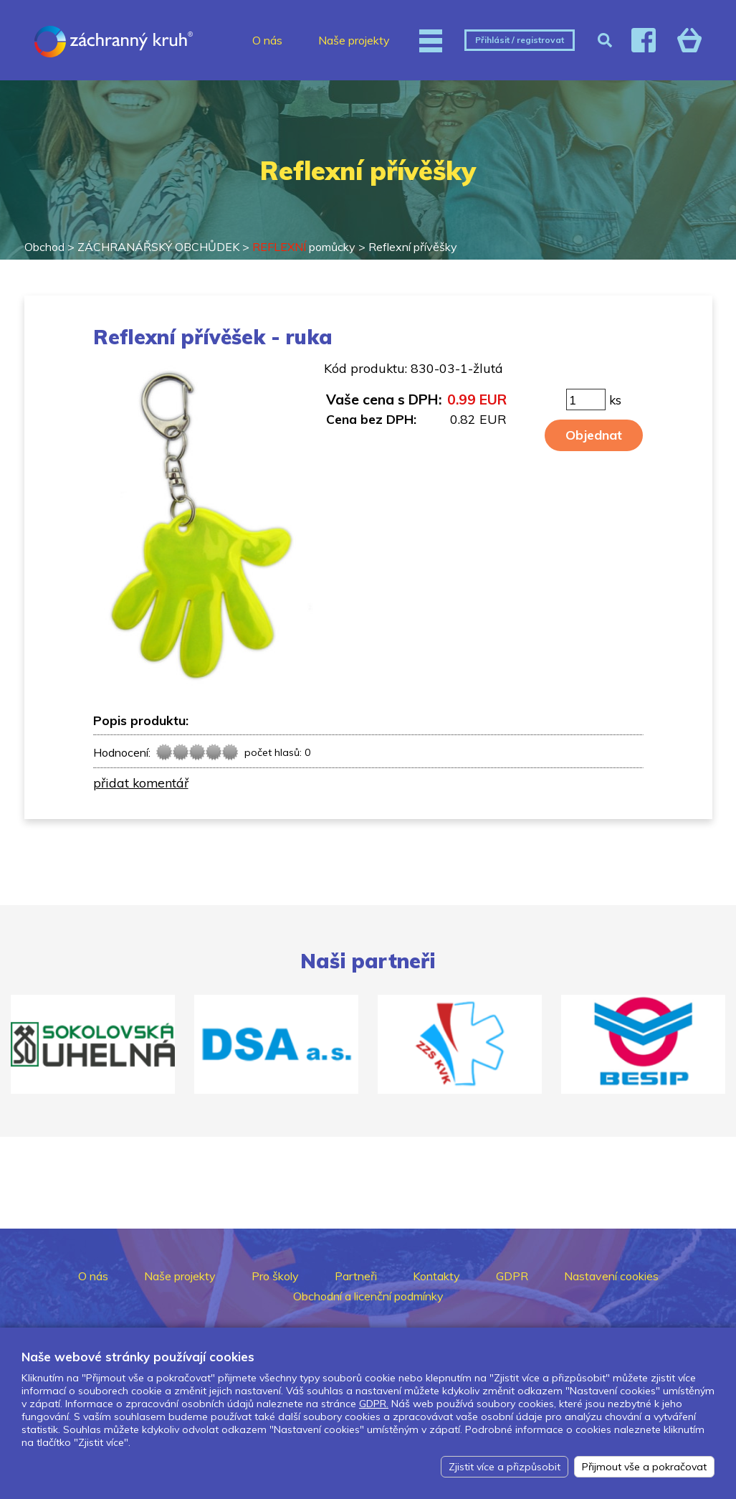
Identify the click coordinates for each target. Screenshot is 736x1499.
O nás (267, 40)
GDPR (512, 1276)
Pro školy (275, 1276)
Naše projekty (354, 40)
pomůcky (303, 247)
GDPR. (373, 1403)
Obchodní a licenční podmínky (368, 1296)
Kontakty (436, 1276)
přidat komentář (140, 782)
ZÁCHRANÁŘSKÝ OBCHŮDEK (158, 247)
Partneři (356, 1276)
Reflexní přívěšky (412, 247)
